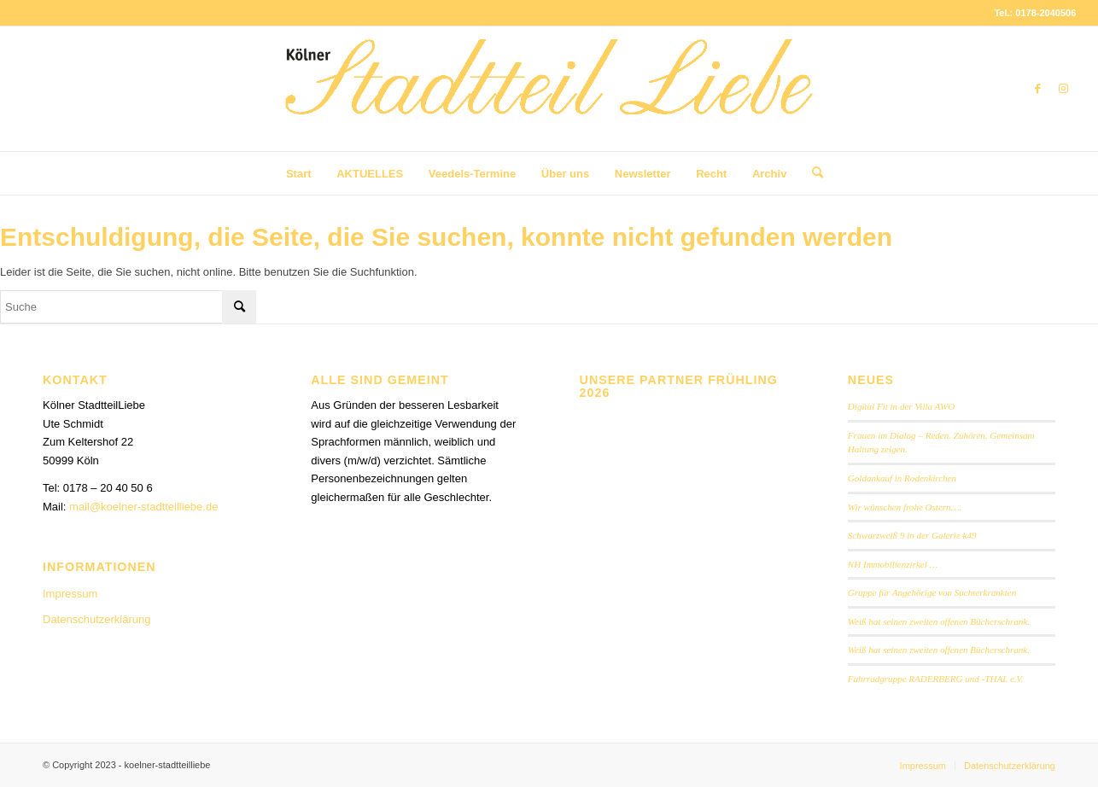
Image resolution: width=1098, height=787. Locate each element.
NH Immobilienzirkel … (893, 564)
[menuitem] (299, 174)
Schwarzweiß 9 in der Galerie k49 (912, 535)
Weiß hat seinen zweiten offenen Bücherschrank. (939, 621)
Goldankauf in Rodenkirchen (902, 478)
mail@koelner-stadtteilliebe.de (143, 506)
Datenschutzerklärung (96, 619)
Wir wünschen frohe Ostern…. (904, 507)
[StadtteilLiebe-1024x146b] (548, 101)
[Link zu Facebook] (1037, 89)
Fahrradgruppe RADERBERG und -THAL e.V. (936, 678)
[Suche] (812, 173)
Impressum (70, 593)
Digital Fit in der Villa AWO (901, 406)
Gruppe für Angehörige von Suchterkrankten (932, 592)
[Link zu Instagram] (1063, 89)
